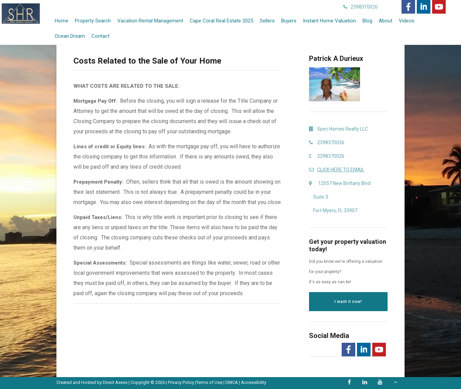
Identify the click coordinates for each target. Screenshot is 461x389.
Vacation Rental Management (150, 21)
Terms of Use (209, 382)
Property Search (93, 21)
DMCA (231, 382)
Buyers (288, 21)
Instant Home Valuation (329, 21)
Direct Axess (115, 382)
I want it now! (348, 301)
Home (61, 21)
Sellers (267, 21)
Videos (406, 21)
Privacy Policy (181, 382)
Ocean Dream (70, 36)
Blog (367, 21)
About (385, 21)
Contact (100, 36)
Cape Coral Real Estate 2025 (221, 21)
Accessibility (253, 382)
